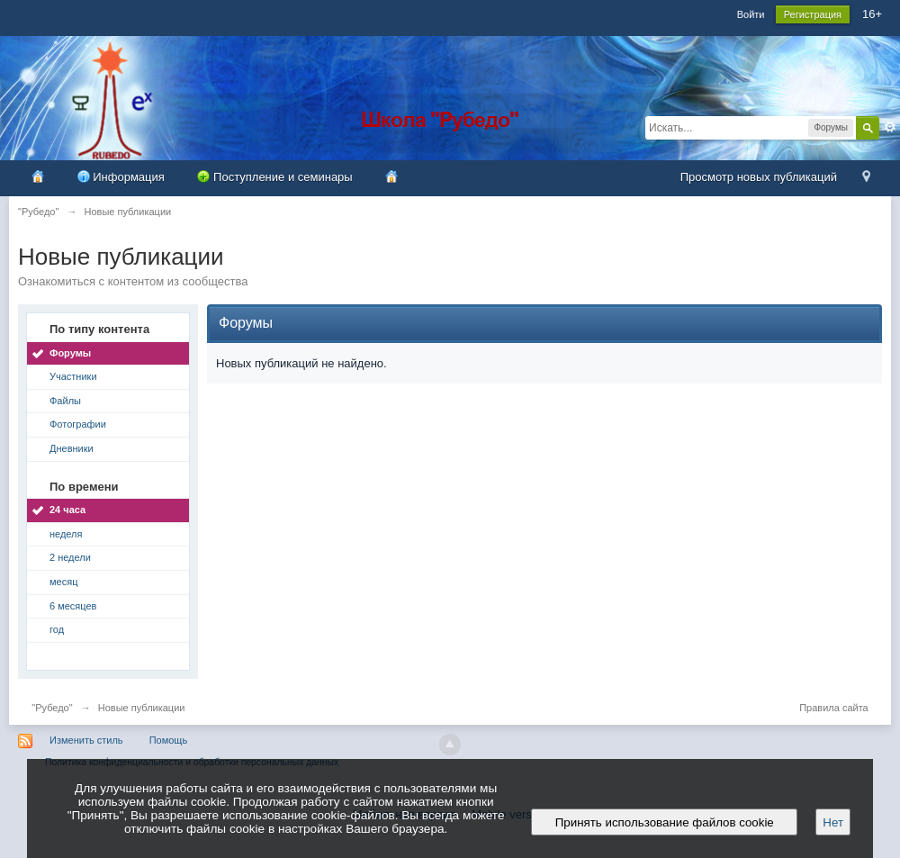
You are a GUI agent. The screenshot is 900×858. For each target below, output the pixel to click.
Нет (833, 822)
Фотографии (78, 424)
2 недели (70, 557)
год (57, 629)
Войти (751, 14)
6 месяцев (73, 606)
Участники (73, 376)
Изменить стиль (86, 740)
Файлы (65, 400)
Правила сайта (833, 707)
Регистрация (813, 14)
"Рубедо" (52, 707)
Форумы (70, 353)
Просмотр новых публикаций (758, 177)
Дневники (72, 448)
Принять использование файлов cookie (664, 822)
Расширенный (890, 127)
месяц (63, 581)
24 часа (68, 509)
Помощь (168, 740)
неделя (66, 533)
